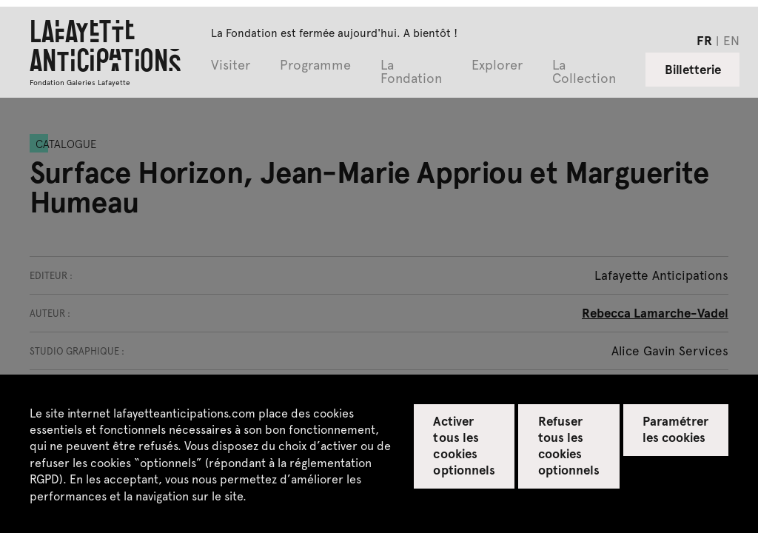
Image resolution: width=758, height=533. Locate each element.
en (731, 40)
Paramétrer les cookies (675, 429)
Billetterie (693, 69)
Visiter (230, 65)
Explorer (497, 65)
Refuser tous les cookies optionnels (569, 445)
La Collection (584, 72)
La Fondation (411, 72)
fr (704, 40)
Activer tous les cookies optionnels (463, 445)
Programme (315, 65)
